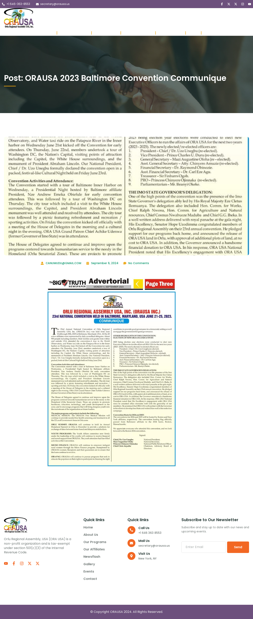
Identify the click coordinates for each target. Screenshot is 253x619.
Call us (143, 528)
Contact (55, 23)
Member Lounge (171, 33)
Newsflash (154, 13)
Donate (209, 33)
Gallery (174, 13)
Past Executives (106, 33)
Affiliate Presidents (138, 33)
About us (71, 13)
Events (191, 13)
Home (53, 13)
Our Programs (99, 13)
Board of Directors (74, 33)
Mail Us (144, 541)
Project (193, 33)
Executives (46, 33)
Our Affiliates (129, 13)
